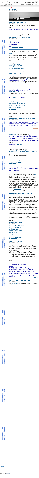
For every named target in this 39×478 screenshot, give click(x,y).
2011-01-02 (3, 287)
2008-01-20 (3, 129)
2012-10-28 (3, 385)
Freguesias (22, 4)
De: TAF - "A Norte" (13, 9)
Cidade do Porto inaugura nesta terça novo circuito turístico (17, 105)
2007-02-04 (3, 78)
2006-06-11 (3, 43)
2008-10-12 (3, 168)
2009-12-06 (3, 230)
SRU (19, 4)
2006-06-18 (3, 44)
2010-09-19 (3, 272)
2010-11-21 (3, 281)
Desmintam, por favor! (12, 234)
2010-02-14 (3, 240)
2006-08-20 (3, 53)
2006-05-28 (3, 41)
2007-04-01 (34, 128)
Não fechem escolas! (12, 72)
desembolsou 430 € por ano (15, 283)
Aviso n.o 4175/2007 (34, 120)
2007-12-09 (3, 123)
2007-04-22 (3, 89)
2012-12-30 (3, 394)
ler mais (37, 128)
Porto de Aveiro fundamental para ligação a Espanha (16, 229)
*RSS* (14, 4)
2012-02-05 (3, 346)
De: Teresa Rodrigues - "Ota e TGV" (16, 31)
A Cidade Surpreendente (3, 17)
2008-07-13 (3, 155)
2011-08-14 (3, 320)
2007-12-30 (3, 126)
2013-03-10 (3, 404)
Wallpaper (10, 51)
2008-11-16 (3, 173)
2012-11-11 (3, 387)
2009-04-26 (3, 197)
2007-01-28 (3, 77)
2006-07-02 (3, 46)
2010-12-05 (3, 283)
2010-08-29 (3, 269)
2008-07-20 (3, 156)
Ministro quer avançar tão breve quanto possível (15, 65)
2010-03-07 (3, 243)
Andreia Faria (21, 47)
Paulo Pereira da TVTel (17, 189)
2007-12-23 (3, 125)
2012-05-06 (3, 359)
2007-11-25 (3, 121)
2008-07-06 (3, 154)
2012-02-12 (3, 347)
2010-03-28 (3, 246)
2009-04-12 (3, 195)
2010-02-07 (3, 239)
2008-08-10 (3, 159)
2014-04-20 (3, 464)
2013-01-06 (3, 395)
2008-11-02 (3, 171)
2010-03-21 (3, 245)
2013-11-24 (3, 442)
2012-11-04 (3, 386)
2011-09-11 (3, 324)
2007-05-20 (3, 93)
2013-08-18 (3, 428)
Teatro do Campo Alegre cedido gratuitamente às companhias (17, 162)
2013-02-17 (3, 401)
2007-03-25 (3, 85)
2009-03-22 (3, 192)
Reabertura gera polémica (12, 163)
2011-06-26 (3, 313)
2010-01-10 (3, 235)
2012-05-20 (3, 361)
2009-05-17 (3, 200)
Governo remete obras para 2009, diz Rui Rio (15, 64)
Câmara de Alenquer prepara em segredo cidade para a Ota (17, 237)
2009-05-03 (3, 198)
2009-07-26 (3, 210)
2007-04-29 (3, 90)
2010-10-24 (3, 277)
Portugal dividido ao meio (12, 109)
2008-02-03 (3, 131)
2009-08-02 (3, 211)
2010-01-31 (3, 238)
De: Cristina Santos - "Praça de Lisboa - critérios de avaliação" (22, 118)
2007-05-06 (3, 91)
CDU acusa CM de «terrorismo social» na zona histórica (16, 225)
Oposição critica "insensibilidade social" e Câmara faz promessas (17, 104)
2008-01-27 (3, 130)
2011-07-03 (3, 314)
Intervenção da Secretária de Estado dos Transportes (16, 166)
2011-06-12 (3, 311)
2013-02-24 (3, 402)
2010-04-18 (3, 249)
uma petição (12, 34)
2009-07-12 (3, 208)
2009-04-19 (3, 196)
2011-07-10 (3, 315)
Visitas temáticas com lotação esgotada (14, 231)
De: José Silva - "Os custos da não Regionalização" (20, 280)
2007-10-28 (3, 117)
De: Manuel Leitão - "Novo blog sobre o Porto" (18, 130)
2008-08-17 (3, 160)
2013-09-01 (3, 430)
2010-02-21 (3, 241)
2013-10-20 (3, 437)
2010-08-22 (3, 268)
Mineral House (11, 52)
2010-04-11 (3, 248)
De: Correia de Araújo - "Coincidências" (17, 48)
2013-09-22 (3, 433)
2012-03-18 (3, 352)
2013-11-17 (3, 441)
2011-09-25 (3, 326)
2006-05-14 (3, 39)
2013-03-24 (3, 406)
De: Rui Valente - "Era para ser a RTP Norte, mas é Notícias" (21, 172)
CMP (16, 4)
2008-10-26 (3, 170)
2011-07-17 (3, 316)
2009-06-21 (3, 205)
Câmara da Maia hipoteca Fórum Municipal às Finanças (16, 68)
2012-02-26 (3, 349)
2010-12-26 (3, 286)
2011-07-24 (3, 317)
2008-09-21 (3, 165)
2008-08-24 (3, 161)
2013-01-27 (3, 398)
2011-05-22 (3, 308)
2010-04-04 (3, 247)
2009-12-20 (3, 232)
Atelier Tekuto (16, 52)
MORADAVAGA (19, 144)
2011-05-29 (3, 309)
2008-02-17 (3, 133)
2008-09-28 (3, 166)
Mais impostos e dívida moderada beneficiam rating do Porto (17, 224)
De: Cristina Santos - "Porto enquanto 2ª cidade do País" (21, 193)
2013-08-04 (3, 426)
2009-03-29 (3, 193)
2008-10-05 (3, 167)
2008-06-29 (3, 153)
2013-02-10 (3, 400)
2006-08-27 (3, 54)
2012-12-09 (3, 391)
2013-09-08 (3, 431)
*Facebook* (5, 5)
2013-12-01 (3, 443)
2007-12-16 (3, 124)
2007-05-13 (3, 92)
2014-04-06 (3, 462)
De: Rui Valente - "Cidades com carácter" (17, 110)
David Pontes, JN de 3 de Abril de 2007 (14, 91)
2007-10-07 (3, 114)
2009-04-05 (3, 194)
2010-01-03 (3, 234)
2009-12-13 (3, 231)
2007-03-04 (3, 82)
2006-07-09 (3, 47)
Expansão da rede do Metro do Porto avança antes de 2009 (17, 103)
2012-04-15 (3, 356)
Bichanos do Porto (4, 19)
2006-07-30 (3, 50)
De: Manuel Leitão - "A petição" (15, 241)
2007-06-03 (3, 95)
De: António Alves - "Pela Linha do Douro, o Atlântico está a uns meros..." (22, 147)
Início (4, 473)
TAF (1, 4)
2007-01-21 (3, 76)
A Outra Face (3, 18)
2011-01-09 (3, 288)
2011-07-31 (3, 318)
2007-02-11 (3, 79)
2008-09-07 (3, 163)
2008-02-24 (3, 134)
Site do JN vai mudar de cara (13, 232)
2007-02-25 (3, 81)
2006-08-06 (3, 51)
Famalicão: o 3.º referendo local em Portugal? (15, 73)
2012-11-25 (3, 389)
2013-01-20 (3, 397)
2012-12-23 (3, 393)
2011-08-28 (3, 322)
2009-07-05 (3, 207)
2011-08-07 (3, 319)
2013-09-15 (3, 432)
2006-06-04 (3, 42)
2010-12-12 (3, 284)
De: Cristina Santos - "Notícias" (15, 62)
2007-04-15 (3, 88)
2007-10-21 (3, 116)
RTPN (16, 174)
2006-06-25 (3, 45)
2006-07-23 (3, 49)
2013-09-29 (3, 434)
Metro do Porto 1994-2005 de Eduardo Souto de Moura (16, 107)
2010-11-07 (3, 279)
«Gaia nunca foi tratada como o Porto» (14, 226)
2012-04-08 (3, 355)
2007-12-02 (3, 122)
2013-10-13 (3, 436)
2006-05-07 (3, 38)
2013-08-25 (3, 429)
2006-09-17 (3, 57)
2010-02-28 (3, 242)
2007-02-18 (3, 80)
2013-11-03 (3, 439)
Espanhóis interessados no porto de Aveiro (14, 228)
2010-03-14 (3, 244)
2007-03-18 (3, 84)
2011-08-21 (3, 321)
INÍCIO (36, 4)
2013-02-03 (3, 399)
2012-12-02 (3, 390)
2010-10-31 (3, 278)
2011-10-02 (3, 327)
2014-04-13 (3, 463)
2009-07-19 (3, 209)
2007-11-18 (3, 120)
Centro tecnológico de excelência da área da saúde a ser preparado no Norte (19, 69)
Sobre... (33, 4)
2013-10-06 (3, 435)
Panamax (33, 169)
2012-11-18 (3, 388)
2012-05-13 (3, 360)
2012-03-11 (3, 351)
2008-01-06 (3, 127)
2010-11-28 (3, 282)
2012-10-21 (3, 384)
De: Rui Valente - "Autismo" (14, 75)
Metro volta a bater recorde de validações (14, 161)
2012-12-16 (3, 392)
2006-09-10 (3, 56)
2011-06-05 (3, 310)
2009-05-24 (3, 201)
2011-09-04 (3, 323)
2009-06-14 (3, 204)
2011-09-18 (3, 325)
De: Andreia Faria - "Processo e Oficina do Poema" (19, 37)
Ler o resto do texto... (35, 127)
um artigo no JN (27, 78)
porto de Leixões (14, 167)
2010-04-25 (3, 250)
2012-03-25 (3, 353)
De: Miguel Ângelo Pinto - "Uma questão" (17, 22)
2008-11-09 (3, 172)
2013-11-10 (3, 440)
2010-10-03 (3, 274)
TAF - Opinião (5, 4)
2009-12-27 (3, 233)
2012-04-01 (3, 354)
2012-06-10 (3, 364)
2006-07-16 (3, 48)
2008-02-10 (3, 132)
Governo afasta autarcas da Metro (13, 102)
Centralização (14, 97)
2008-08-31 (3, 162)
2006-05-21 (3, 40)
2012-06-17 (3, 365)
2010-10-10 (3, 275)
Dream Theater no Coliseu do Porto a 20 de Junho (15, 230)
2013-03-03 (3, 403)
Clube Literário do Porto (12, 41)
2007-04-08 (3, 87)
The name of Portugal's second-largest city (15, 160)
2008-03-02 (3, 135)
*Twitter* (2, 5)
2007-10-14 (3, 115)
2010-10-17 (3, 276)
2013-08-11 (3, 427)
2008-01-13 (3, 128)
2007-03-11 (3, 83)
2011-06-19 (3, 312)
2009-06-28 (3, 206)
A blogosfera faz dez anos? (12, 101)
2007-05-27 (3, 94)
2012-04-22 (3, 357)
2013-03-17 (3, 405)
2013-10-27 (3, 438)
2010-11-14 (3, 280)
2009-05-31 (3, 202)
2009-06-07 (3, 203)
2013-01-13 (3, 396)
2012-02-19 (3, 348)
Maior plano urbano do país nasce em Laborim (15, 227)
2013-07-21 (3, 424)
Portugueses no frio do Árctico (13, 238)
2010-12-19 (3, 285)
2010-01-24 (3, 237)
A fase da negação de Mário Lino (13, 66)
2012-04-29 (3, 358)
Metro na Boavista (28, 4)
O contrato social (11, 236)
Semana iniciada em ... (8, 473)
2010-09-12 (3, 271)
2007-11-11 (3, 119)
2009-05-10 (3, 199)
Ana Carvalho (10, 4)
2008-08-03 (3, 158)
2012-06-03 (3, 363)
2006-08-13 (3, 52)
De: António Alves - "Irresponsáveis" (16, 85)
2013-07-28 (3, 425)
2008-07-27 (3, 157)
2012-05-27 (3, 362)
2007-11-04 (3, 118)
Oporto (22, 160)
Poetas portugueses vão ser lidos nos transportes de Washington (17, 71)
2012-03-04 (3, 350)
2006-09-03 (3, 55)
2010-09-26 (3, 273)
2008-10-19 (3, 169)
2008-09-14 (3, 164)
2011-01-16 (3, 289)
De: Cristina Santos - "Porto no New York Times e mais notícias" (22, 158)
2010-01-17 (3, 236)
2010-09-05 (3, 270)
